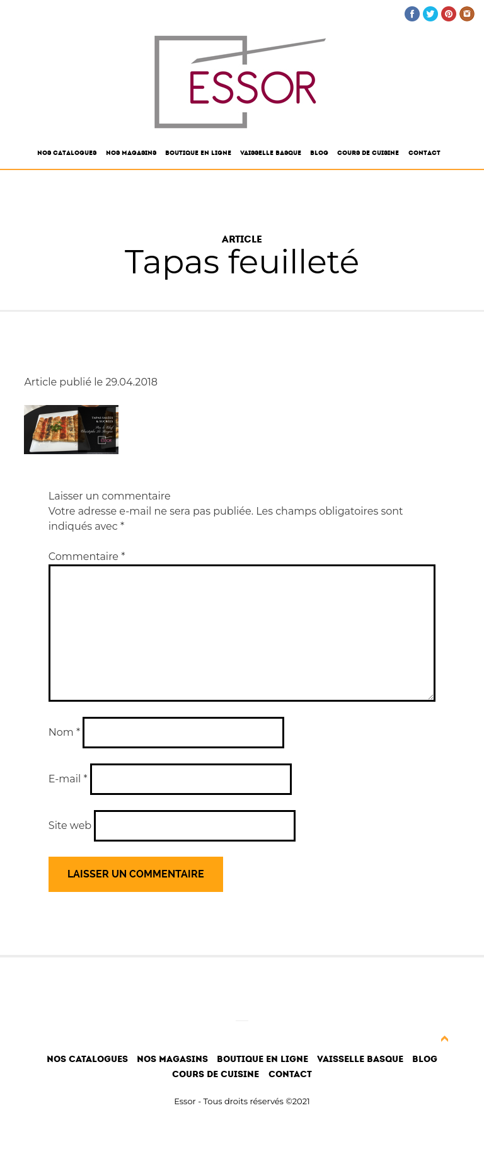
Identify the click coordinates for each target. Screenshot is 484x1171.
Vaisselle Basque (270, 153)
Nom (64, 732)
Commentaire (87, 557)
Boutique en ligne (198, 153)
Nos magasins (131, 153)
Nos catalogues (66, 153)
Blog (319, 153)
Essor (185, 1101)
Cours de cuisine (368, 153)
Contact (424, 153)
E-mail (68, 779)
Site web (70, 825)
